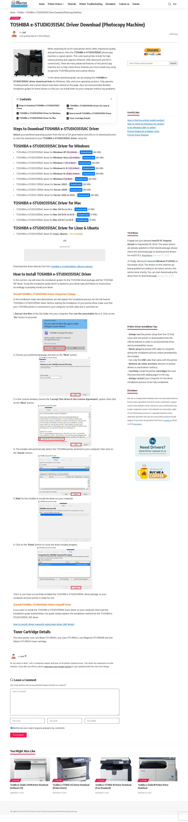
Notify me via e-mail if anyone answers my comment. (38, 734)
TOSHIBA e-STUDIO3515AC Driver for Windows (40, 114)
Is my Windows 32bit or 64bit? (143, 128)
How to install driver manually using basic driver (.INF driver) (45, 627)
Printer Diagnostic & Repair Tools (145, 132)
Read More (148, 256)
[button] (169, 4)
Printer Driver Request (139, 135)
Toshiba (16, 19)
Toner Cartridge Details (79, 119)
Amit (24, 33)
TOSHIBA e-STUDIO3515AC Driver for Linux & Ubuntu (88, 107)
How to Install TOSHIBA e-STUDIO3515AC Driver (90, 114)
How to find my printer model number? (147, 121)
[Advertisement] (64, 258)
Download (86, 153)
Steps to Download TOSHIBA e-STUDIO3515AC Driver (38, 107)
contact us (168, 421)
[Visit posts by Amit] (14, 35)
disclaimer (138, 425)
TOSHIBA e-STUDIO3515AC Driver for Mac (37, 119)
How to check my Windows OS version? (148, 124)
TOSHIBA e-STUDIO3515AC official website (72, 269)
